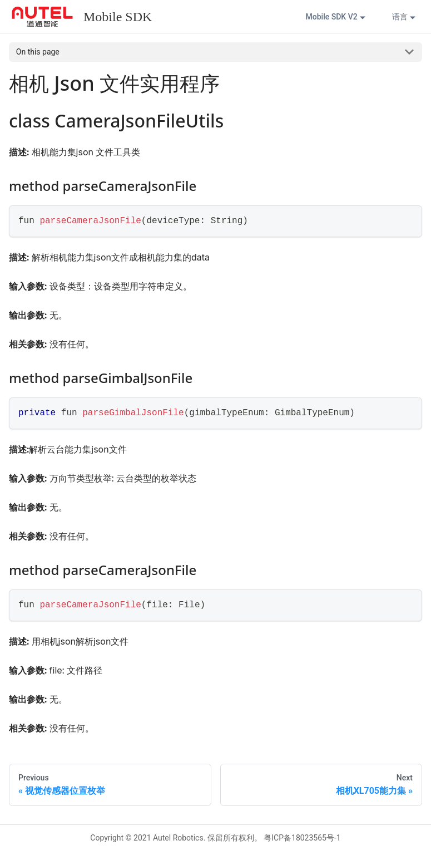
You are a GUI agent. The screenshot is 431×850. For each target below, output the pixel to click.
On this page (38, 51)
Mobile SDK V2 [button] (332, 16)
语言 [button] (400, 16)
